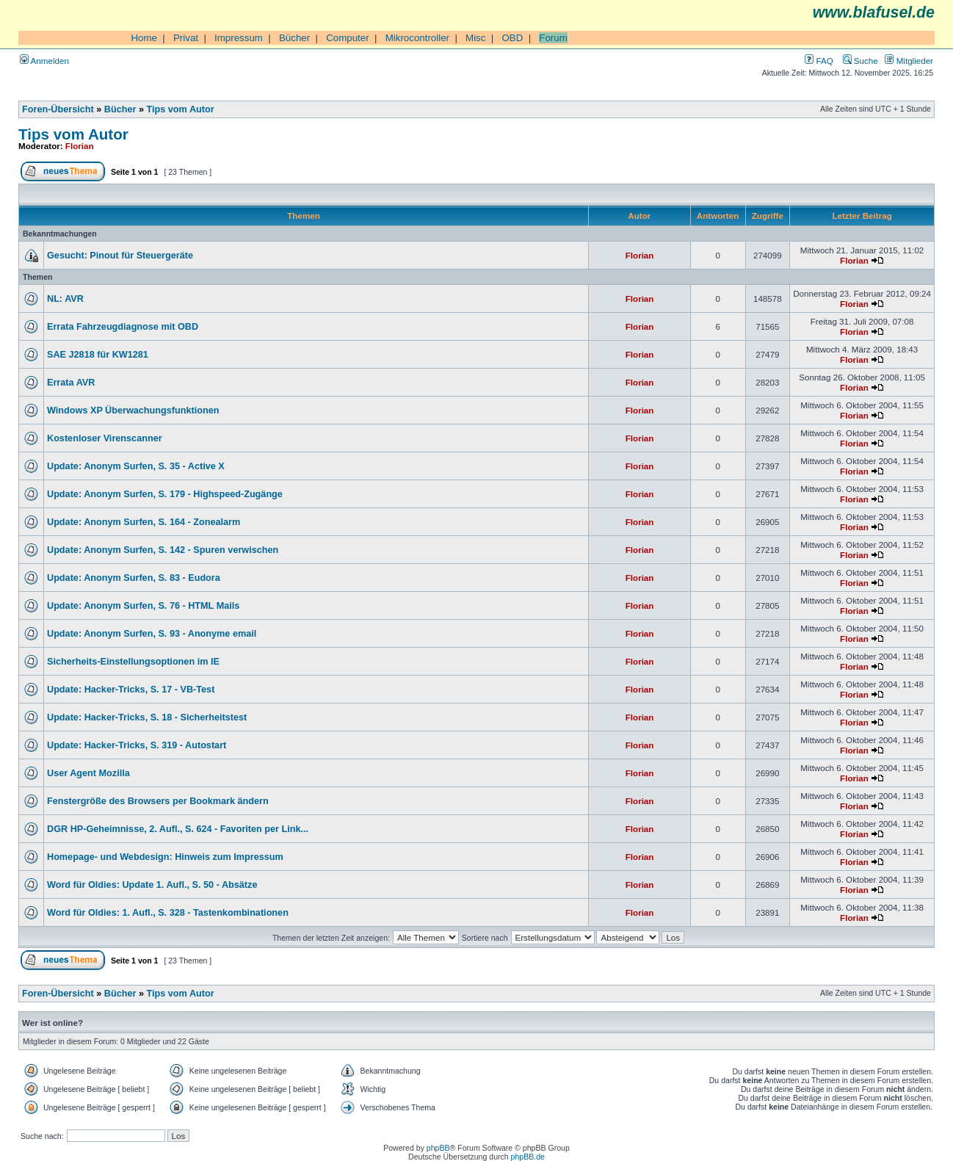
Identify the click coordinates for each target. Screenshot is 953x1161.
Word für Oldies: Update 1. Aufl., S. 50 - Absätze (152, 885)
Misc (475, 37)
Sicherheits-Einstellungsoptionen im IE (133, 662)
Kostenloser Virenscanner (104, 438)
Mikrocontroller (417, 37)
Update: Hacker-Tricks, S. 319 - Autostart (136, 745)
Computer (347, 37)
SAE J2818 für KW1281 (97, 355)
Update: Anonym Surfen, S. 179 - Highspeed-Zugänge (165, 494)
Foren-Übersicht (58, 109)
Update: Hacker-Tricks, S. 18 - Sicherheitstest (147, 717)
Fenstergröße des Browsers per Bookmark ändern (158, 801)
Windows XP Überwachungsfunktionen (133, 410)
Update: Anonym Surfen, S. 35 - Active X (136, 466)
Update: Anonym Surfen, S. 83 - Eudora (133, 578)
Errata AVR (71, 382)
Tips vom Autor (180, 109)
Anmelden (44, 60)
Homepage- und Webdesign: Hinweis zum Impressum (165, 857)
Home (144, 37)
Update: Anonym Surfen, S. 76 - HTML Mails (143, 606)
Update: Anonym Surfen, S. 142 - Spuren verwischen (162, 550)
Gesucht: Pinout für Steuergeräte (120, 255)
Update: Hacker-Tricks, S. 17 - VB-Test (130, 689)
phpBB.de (528, 1156)
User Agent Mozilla (88, 773)
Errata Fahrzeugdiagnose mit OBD (122, 327)
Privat (185, 37)
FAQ (819, 60)
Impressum (238, 37)
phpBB (438, 1147)
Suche (860, 60)
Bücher (294, 37)
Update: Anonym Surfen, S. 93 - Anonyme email (151, 634)
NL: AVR (65, 299)
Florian (79, 146)
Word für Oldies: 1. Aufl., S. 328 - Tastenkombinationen (168, 913)
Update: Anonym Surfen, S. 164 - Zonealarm (143, 522)
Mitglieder (909, 60)
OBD (512, 37)
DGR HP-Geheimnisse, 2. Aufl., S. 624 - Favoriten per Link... (177, 829)
